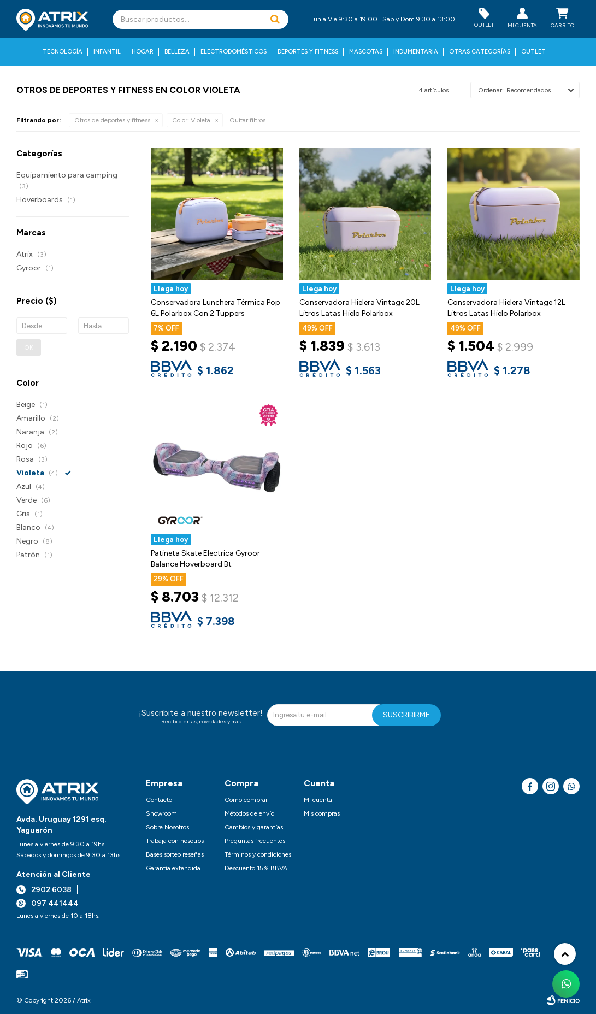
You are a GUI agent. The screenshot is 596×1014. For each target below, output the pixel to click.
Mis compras (322, 813)
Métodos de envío (249, 813)
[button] (274, 19)
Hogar (143, 51)
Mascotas (365, 51)
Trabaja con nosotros (175, 841)
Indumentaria (415, 51)
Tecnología (62, 51)
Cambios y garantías (254, 827)
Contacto (159, 800)
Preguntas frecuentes (255, 841)
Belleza (177, 51)
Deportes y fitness (308, 51)
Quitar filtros (247, 120)
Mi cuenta (318, 800)
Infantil (107, 51)
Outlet (533, 51)
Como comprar (246, 800)
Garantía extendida (173, 868)
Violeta (191, 120)
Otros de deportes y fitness (112, 120)
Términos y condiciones (258, 854)
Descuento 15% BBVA (256, 868)
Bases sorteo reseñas (175, 854)
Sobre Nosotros (167, 827)
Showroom (161, 813)
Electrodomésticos (233, 51)
